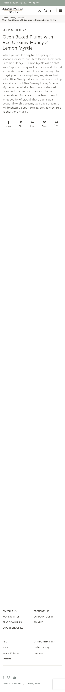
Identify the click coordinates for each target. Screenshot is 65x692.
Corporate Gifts (44, 616)
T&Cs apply (32, 2)
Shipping (7, 658)
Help (5, 641)
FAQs (5, 647)
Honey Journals (17, 18)
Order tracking (41, 647)
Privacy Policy (33, 683)
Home (5, 18)
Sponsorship (41, 611)
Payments (39, 653)
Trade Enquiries (12, 622)
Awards (38, 622)
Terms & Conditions (12, 683)
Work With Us (11, 616)
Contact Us (9, 611)
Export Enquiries (13, 627)
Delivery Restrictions (44, 641)
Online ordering (11, 653)
